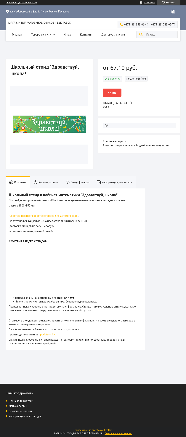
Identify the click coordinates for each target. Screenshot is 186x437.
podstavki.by (47, 334)
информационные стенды (25, 416)
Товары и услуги (41, 34)
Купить (112, 92)
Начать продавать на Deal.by (22, 2)
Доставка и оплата (113, 34)
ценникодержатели (21, 400)
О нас (67, 34)
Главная (17, 34)
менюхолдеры (18, 405)
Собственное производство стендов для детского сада (43, 215)
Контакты (86, 34)
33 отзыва (149, 2)
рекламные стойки (20, 411)
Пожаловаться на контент (118, 433)
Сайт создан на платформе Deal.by (93, 430)
